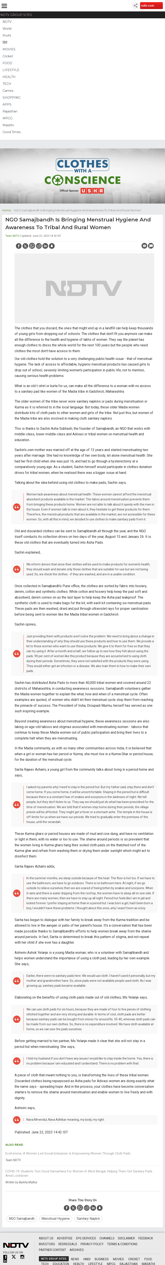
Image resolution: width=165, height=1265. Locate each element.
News (75, 1259)
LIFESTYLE (11, 70)
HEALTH (9, 77)
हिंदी (5, 42)
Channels (107, 1238)
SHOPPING (11, 98)
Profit (7, 35)
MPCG (7, 118)
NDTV (7, 22)
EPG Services (86, 1238)
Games (8, 91)
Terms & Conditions (122, 1244)
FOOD (7, 63)
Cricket (8, 56)
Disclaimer (126, 1238)
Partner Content (52, 1250)
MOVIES (9, 49)
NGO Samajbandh (22, 1219)
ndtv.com (147, 5)
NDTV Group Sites (16, 15)
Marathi (8, 125)
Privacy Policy (92, 1244)
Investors (47, 1244)
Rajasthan (10, 111)
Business (102, 1259)
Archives (77, 1250)
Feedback (145, 1238)
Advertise (65, 1238)
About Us (46, 1238)
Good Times (12, 132)
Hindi (86, 1259)
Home (8, 210)
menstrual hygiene (55, 1219)
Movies (118, 1259)
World (7, 29)
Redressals (67, 1244)
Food (148, 1259)
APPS (7, 104)
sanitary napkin (88, 1219)
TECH (7, 84)
